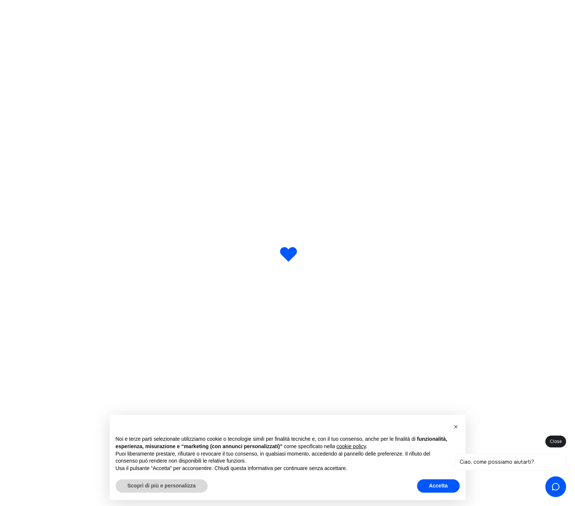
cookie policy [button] (351, 446)
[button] (456, 427)
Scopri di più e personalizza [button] (162, 486)
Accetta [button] (438, 486)
